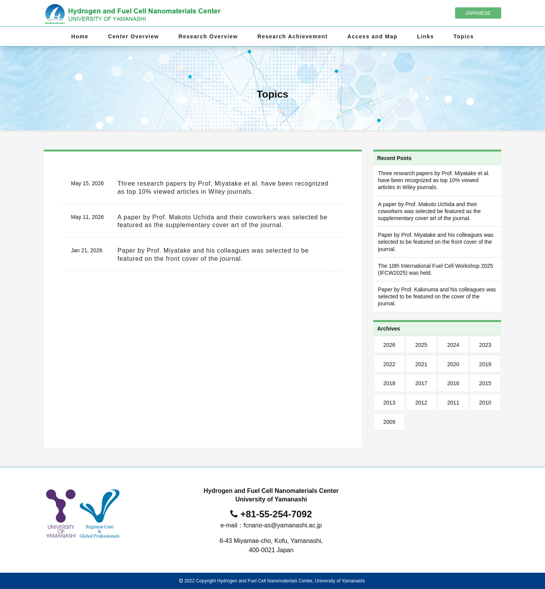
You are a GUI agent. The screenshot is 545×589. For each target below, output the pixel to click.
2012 (421, 403)
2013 (389, 403)
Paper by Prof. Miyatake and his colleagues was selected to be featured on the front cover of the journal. (435, 242)
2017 (421, 383)
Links (425, 36)
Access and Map (372, 36)
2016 (453, 383)
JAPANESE (478, 13)
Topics (464, 36)
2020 (453, 364)
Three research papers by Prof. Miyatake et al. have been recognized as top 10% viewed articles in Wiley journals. (434, 180)
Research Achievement (292, 36)
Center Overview (133, 36)
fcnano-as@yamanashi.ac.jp (282, 525)
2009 (389, 422)
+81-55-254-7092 (276, 514)
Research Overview (208, 36)
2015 (485, 383)
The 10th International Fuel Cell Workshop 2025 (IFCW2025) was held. (435, 269)
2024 (453, 345)
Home (80, 36)
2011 (453, 403)
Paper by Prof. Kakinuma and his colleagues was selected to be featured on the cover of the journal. (437, 296)
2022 (389, 364)
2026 (389, 345)
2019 (485, 364)
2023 (485, 345)
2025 (421, 345)
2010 (485, 403)
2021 (421, 364)
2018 (389, 383)
